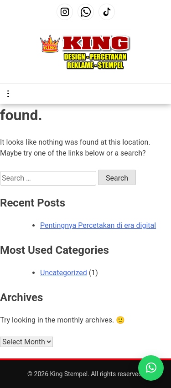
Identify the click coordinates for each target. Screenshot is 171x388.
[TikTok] (106, 12)
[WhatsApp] (86, 12)
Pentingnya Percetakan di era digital (98, 225)
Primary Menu (10, 94)
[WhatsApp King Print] (151, 368)
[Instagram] (65, 12)
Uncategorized (63, 272)
